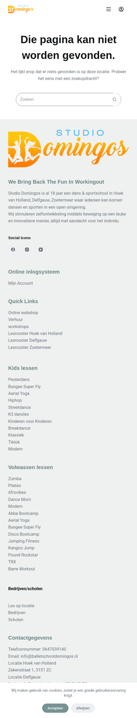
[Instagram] (27, 250)
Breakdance (19, 428)
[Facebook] (13, 250)
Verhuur (15, 319)
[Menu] (108, 9)
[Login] (121, 9)
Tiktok (14, 442)
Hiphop (15, 400)
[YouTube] (41, 250)
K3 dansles (18, 414)
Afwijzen (83, 708)
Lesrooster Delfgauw (27, 340)
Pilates (14, 485)
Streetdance (19, 407)
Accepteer (55, 708)
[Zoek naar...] (62, 99)
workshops (18, 326)
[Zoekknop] (114, 99)
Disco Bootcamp (23, 534)
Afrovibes (17, 492)
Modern (15, 448)
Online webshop (23, 312)
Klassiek (16, 435)
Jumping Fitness (23, 541)
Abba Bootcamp (23, 513)
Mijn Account (20, 283)
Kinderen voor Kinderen (30, 421)
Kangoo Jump (21, 547)
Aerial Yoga (19, 393)
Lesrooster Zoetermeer (29, 347)
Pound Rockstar (23, 555)
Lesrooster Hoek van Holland (35, 333)
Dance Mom (19, 499)
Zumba (14, 478)
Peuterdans (19, 379)
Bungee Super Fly (24, 386)
